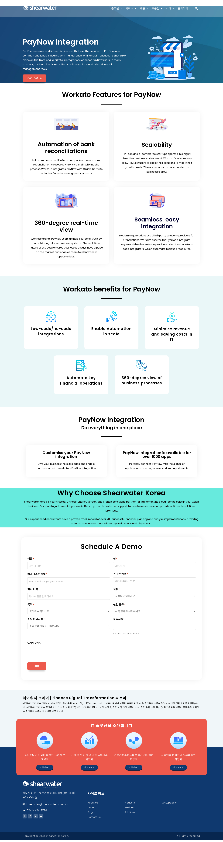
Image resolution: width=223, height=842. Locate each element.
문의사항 (118, 619)
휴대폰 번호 (120, 574)
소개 (170, 8)
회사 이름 (33, 589)
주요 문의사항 (36, 619)
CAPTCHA (34, 643)
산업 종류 (119, 605)
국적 (30, 605)
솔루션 (116, 8)
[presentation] (51, 652)
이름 (30, 559)
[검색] (197, 15)
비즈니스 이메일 (37, 574)
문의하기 (183, 8)
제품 (144, 8)
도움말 (157, 8)
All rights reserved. (189, 838)
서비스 (131, 8)
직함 (116, 589)
